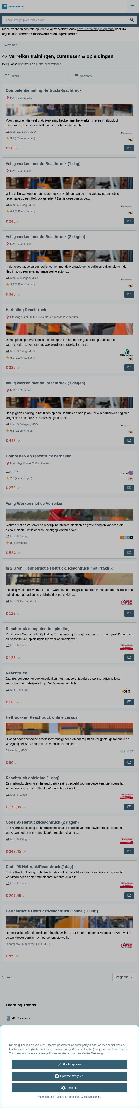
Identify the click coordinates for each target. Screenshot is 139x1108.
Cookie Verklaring (92, 1053)
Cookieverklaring (90, 1096)
